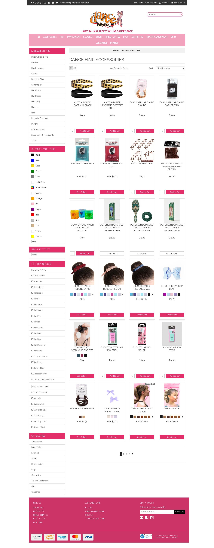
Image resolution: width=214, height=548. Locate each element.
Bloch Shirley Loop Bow (172, 287)
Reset (34, 241)
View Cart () (178, 3)
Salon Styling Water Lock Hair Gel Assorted (82, 228)
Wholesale (151, 3)
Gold (35, 165)
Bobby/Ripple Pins (39, 57)
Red (35, 214)
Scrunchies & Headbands (42, 135)
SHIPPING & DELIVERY (94, 511)
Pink (35, 204)
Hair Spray (35, 101)
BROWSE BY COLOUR (43, 149)
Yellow (36, 236)
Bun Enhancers (37, 68)
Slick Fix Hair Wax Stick (171, 348)
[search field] (163, 14)
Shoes (99, 37)
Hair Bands (36, 90)
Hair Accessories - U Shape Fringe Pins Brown (172, 166)
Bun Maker (38, 362)
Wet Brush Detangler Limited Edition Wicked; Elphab (112, 228)
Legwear (88, 37)
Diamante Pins (37, 79)
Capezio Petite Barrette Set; (112, 410)
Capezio (38, 404)
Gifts (173, 37)
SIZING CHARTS (40, 515)
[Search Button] (181, 14)
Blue (35, 160)
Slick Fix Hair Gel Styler (142, 348)
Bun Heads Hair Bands (82, 408)
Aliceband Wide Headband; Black (82, 103)
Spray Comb (39, 276)
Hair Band (37, 351)
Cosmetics (137, 37)
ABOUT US (38, 508)
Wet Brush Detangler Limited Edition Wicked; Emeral (142, 228)
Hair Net (36, 322)
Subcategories (40, 51)
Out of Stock (112, 253)
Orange (36, 198)
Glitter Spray (36, 85)
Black (35, 155)
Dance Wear (73, 37)
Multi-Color (38, 182)
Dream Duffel (112, 37)
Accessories (50, 37)
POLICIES (88, 508)
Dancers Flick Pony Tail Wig (142, 410)
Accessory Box (40, 374)
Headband (38, 293)
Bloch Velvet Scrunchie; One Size (82, 348)
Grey (35, 176)
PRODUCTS (38, 511)
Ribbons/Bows (38, 129)
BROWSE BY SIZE (40, 249)
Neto (176, 537)
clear (46, 387)
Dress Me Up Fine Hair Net (112, 165)
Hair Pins (37, 316)
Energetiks (40, 410)
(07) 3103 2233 (38, 3)
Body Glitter (38, 368)
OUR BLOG (38, 522)
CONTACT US (39, 519)
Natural (36, 193)
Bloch (37, 398)
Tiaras (34, 141)
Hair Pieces (36, 96)
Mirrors (34, 124)
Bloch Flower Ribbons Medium (112, 287)
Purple (36, 209)
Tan (35, 225)
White (36, 231)
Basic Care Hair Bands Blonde (142, 103)
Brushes (34, 62)
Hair (62, 37)
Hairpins (37, 299)
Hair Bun (37, 333)
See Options (82, 192)
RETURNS (88, 515)
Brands (114, 43)
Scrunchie (37, 281)
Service (138, 3)
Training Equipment (157, 37)
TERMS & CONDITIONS (94, 519)
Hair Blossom (39, 345)
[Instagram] (53, 3)
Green (36, 171)
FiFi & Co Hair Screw (142, 163)
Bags (126, 37)
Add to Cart (85, 131)
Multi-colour (38, 187)
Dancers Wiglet (172, 408)
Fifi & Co (38, 415)
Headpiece (38, 287)
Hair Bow (37, 339)
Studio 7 (39, 427)
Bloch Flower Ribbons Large (82, 287)
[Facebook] (49, 3)
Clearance (101, 43)
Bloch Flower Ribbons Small (142, 287)
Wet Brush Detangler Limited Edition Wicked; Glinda (172, 228)
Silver (35, 220)
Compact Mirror (40, 356)
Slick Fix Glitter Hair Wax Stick (112, 348)
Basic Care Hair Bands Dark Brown (172, 103)
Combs (34, 74)
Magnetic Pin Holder (40, 118)
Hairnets (34, 107)
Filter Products (41, 264)
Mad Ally (39, 421)
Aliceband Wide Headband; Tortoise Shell (112, 105)
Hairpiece (37, 304)
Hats (33, 113)
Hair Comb (38, 328)
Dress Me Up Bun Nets (82, 163)
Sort (151, 68)
